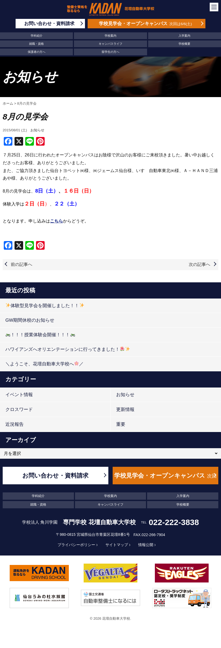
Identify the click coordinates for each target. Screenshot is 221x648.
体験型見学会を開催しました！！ (45, 305)
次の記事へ (199, 264)
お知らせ (37, 130)
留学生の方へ (110, 51)
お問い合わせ (49, 23)
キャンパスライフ (110, 43)
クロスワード (19, 409)
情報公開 (145, 545)
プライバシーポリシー (76, 545)
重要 (120, 424)
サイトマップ (116, 545)
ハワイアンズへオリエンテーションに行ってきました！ (67, 349)
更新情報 (125, 409)
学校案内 (110, 35)
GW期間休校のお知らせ (29, 320)
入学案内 (184, 35)
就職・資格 (36, 43)
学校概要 (184, 43)
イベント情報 (19, 394)
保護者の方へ (36, 51)
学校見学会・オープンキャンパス (165, 478)
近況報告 (14, 424)
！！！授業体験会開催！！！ (40, 334)
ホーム (8, 103)
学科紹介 (36, 35)
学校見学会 (145, 23)
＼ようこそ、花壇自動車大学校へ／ (44, 363)
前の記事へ (21, 264)
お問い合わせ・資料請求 (55, 475)
